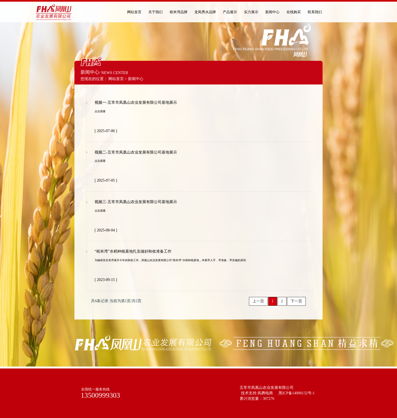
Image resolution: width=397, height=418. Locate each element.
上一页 (258, 301)
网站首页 (116, 79)
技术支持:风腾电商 (257, 393)
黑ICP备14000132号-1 (296, 393)
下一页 (296, 301)
